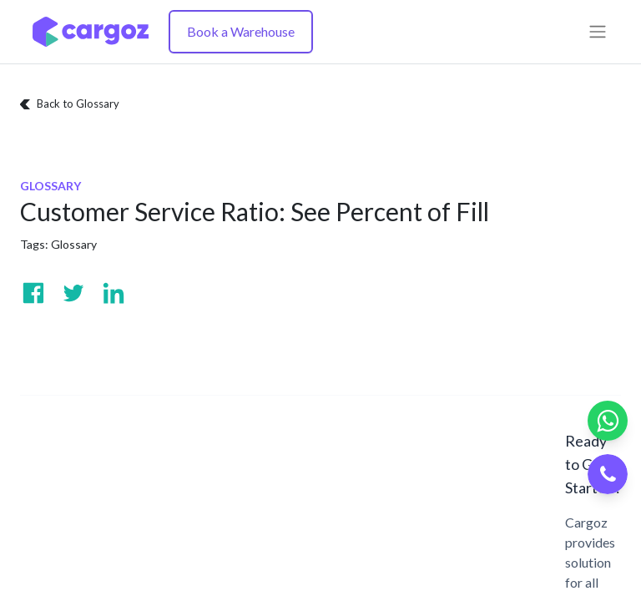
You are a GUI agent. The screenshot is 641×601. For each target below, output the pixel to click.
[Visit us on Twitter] (73, 293)
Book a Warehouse (241, 31)
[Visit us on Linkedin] (113, 293)
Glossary (74, 244)
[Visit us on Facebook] (33, 293)
